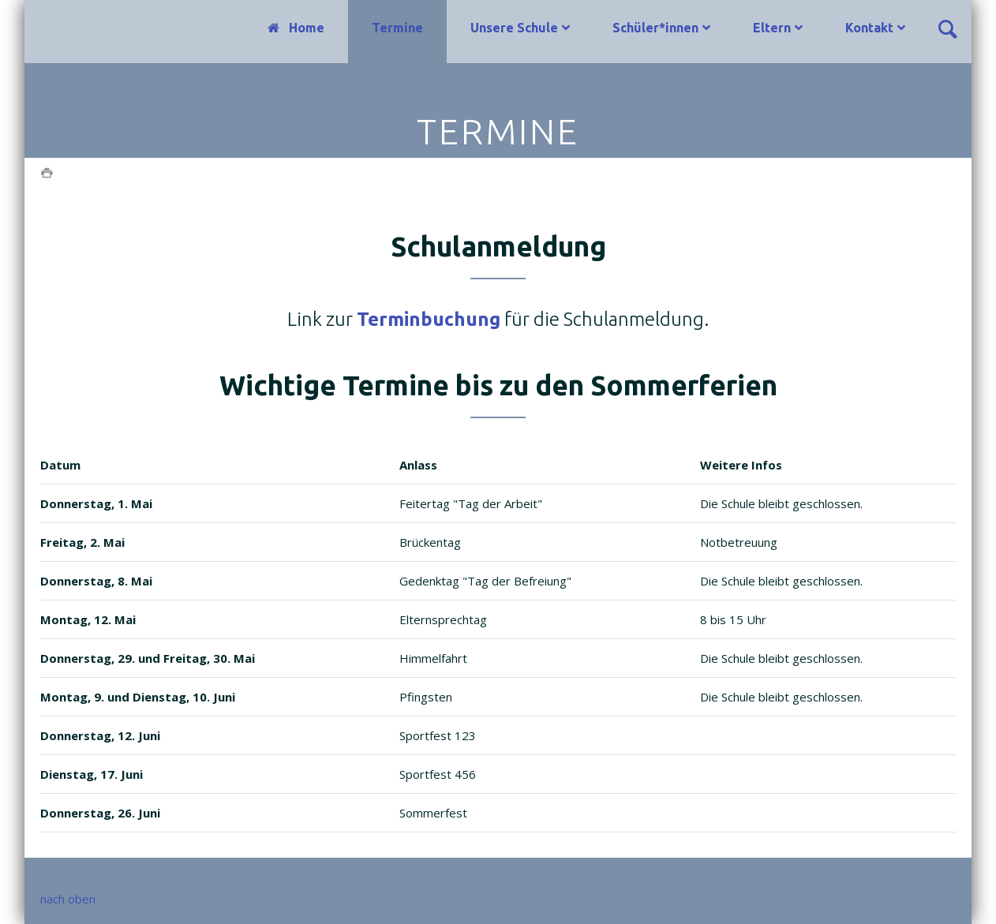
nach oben (67, 899)
